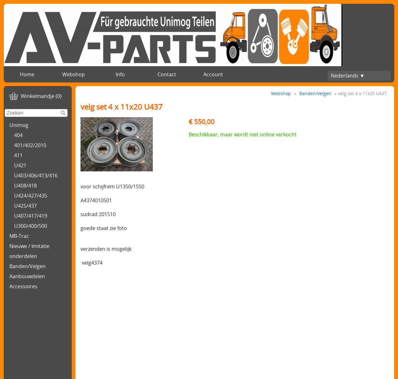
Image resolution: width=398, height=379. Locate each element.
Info (120, 74)
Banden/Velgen (27, 266)
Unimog (18, 125)
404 (18, 135)
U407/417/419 (30, 215)
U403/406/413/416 (36, 175)
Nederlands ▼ (348, 75)
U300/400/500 (30, 225)
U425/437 (25, 205)
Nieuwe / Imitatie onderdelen (29, 251)
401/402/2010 (30, 145)
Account (213, 74)
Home (27, 74)
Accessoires (23, 286)
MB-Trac (19, 236)
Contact (167, 74)
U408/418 (25, 185)
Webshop (73, 74)
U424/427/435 (30, 195)
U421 (20, 165)
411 (18, 155)
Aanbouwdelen (27, 276)
